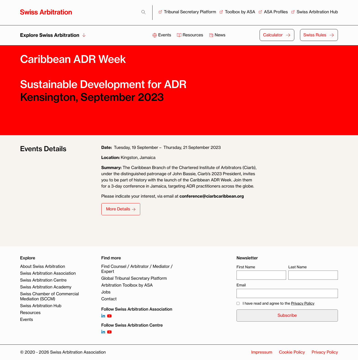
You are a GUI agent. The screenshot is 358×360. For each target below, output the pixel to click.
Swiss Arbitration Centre (43, 280)
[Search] (143, 12)
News (217, 35)
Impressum (261, 352)
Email (241, 285)
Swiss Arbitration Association (48, 273)
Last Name (297, 267)
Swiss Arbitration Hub (317, 11)
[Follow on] (103, 332)
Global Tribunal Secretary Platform (134, 278)
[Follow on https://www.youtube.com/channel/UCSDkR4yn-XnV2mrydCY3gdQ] (109, 316)
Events (162, 35)
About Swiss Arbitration (42, 266)
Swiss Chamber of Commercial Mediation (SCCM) (49, 296)
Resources (190, 35)
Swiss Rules (314, 35)
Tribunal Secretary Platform (190, 11)
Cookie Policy (292, 352)
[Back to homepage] (46, 12)
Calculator (273, 35)
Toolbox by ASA (240, 11)
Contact (109, 298)
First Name (246, 267)
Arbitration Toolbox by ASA (127, 285)
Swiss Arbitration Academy (45, 287)
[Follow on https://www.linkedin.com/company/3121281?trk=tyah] (103, 316)
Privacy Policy (302, 303)
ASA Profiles (276, 11)
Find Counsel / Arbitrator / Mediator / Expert (137, 269)
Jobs (106, 292)
